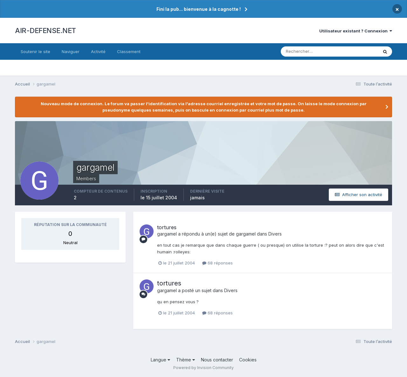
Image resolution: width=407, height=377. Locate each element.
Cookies (248, 359)
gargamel (167, 233)
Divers (275, 233)
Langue (160, 359)
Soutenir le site (35, 51)
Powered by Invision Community (203, 367)
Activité (98, 51)
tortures (166, 227)
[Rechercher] (303, 51)
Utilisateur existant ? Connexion (355, 30)
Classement (129, 51)
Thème (185, 359)
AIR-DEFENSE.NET (45, 30)
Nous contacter (217, 359)
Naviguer (70, 51)
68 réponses (217, 262)
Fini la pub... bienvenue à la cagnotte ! (198, 9)
